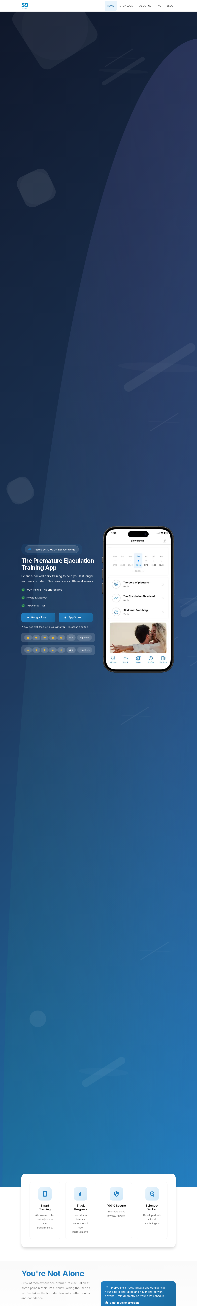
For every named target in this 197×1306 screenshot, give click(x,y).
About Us (145, 5)
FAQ (159, 5)
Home (110, 5)
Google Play (36, 617)
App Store (72, 617)
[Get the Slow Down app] (138, 599)
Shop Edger (127, 5)
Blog (169, 5)
